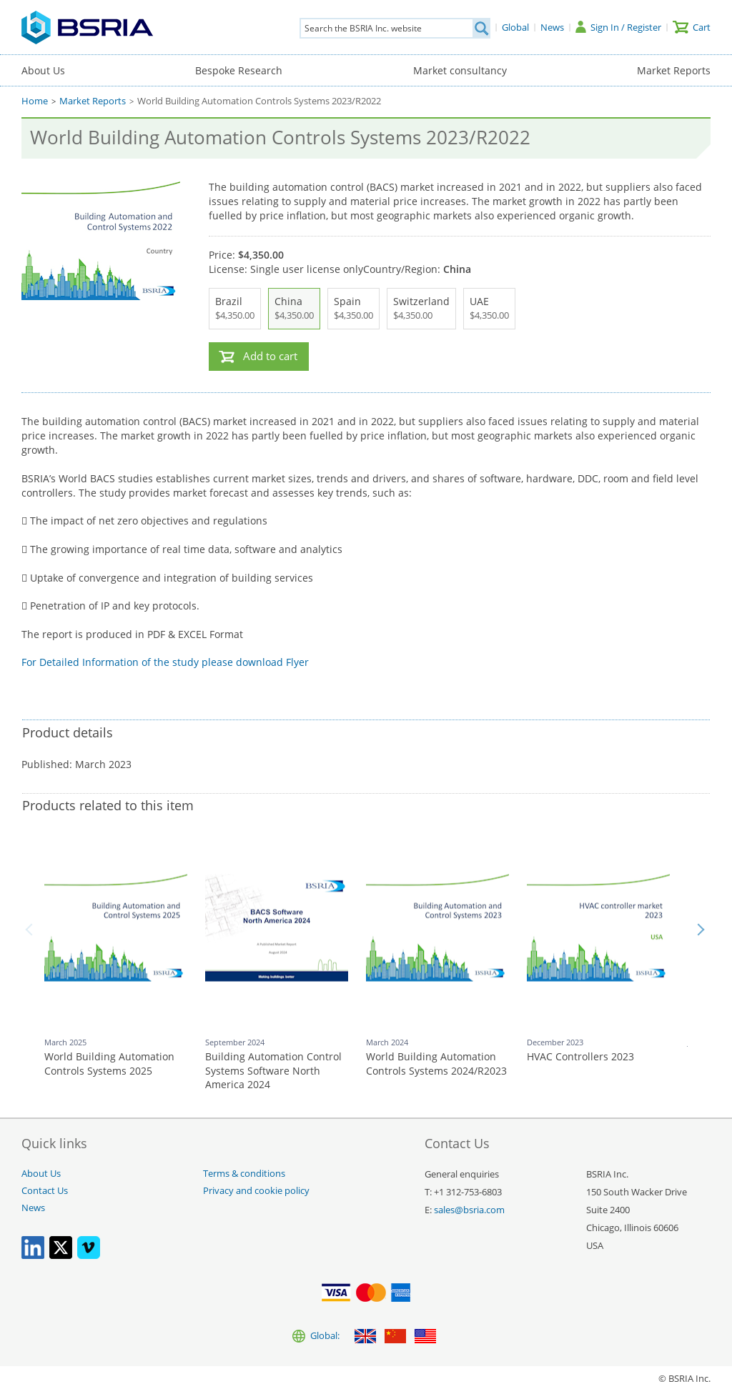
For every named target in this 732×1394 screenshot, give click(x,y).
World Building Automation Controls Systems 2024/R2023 (436, 1063)
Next (701, 930)
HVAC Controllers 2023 (580, 1056)
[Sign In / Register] (618, 27)
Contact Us (44, 1191)
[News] (552, 27)
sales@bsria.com (469, 1210)
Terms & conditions (244, 1174)
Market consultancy (460, 70)
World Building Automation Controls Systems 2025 (109, 1063)
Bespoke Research (238, 70)
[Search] (481, 28)
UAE (489, 308)
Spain (353, 308)
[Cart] (692, 27)
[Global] (515, 27)
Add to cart (270, 356)
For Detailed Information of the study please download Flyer (165, 662)
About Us (43, 70)
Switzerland (421, 308)
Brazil (234, 308)
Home (34, 101)
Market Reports (674, 70)
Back (31, 930)
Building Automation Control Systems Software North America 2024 (273, 1070)
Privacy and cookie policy (256, 1191)
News (33, 1208)
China (294, 308)
